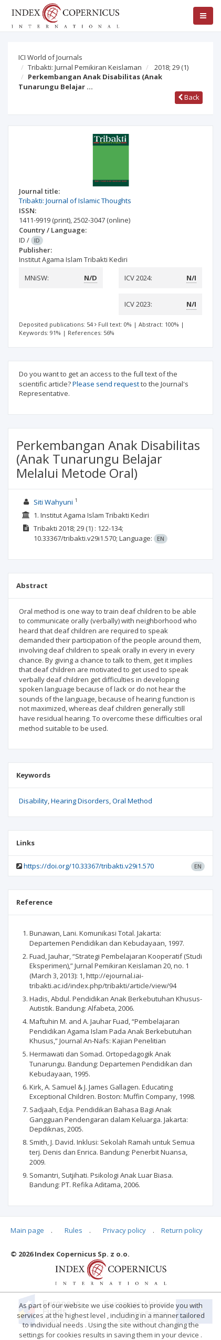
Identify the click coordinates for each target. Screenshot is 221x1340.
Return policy (182, 1230)
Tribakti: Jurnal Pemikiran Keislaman (85, 67)
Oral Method (132, 800)
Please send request (105, 384)
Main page (27, 1230)
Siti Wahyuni (53, 502)
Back (188, 97)
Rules (73, 1230)
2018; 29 (171, 67)
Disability (33, 800)
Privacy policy (124, 1230)
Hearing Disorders (80, 800)
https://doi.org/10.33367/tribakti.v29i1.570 (89, 866)
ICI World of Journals (50, 57)
